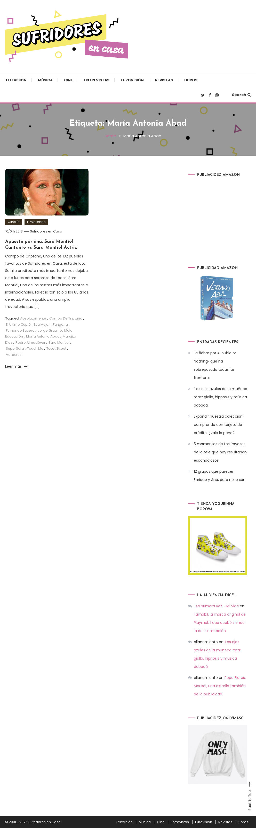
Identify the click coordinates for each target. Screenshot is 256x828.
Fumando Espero (20, 330)
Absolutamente (33, 318)
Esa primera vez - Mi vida (216, 606)
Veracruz (13, 354)
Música (45, 80)
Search (241, 94)
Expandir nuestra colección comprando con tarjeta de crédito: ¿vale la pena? (218, 424)
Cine (68, 80)
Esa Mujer (42, 324)
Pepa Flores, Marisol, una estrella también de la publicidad (220, 686)
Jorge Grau (47, 330)
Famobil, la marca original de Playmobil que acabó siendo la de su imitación (220, 622)
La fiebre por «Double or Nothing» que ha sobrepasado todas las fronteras (215, 365)
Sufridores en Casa (46, 231)
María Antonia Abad (43, 336)
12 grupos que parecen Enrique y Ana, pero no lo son (219, 475)
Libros (190, 80)
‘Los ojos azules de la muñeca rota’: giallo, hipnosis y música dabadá (220, 397)
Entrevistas (96, 80)
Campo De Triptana (65, 318)
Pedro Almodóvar (30, 342)
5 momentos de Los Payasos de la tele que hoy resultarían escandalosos (220, 452)
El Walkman (36, 222)
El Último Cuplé (18, 324)
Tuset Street (56, 348)
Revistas (164, 80)
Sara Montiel (59, 342)
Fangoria (60, 324)
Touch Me (35, 348)
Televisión (16, 80)
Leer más (16, 366)
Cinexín (14, 222)
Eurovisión (132, 80)
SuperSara (15, 348)
